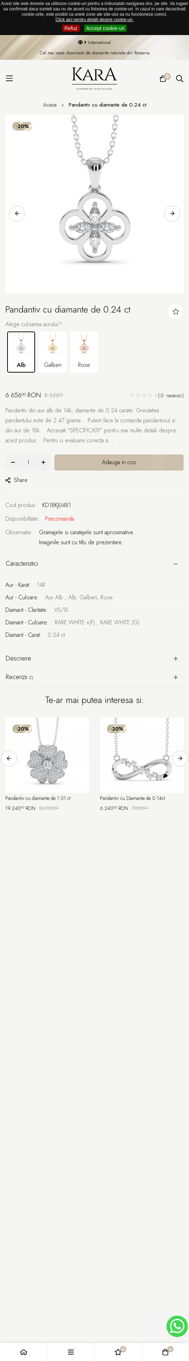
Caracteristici (22, 563)
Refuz (71, 28)
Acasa (50, 105)
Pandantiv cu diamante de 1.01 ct (38, 798)
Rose (84, 351)
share (16, 480)
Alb (21, 351)
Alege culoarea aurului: (34, 324)
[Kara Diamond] (95, 78)
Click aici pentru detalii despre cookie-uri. (94, 19)
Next (172, 214)
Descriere (18, 658)
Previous (17, 214)
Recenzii (19, 677)
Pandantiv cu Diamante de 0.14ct (132, 798)
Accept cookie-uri (105, 28)
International (94, 42)
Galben (52, 351)
